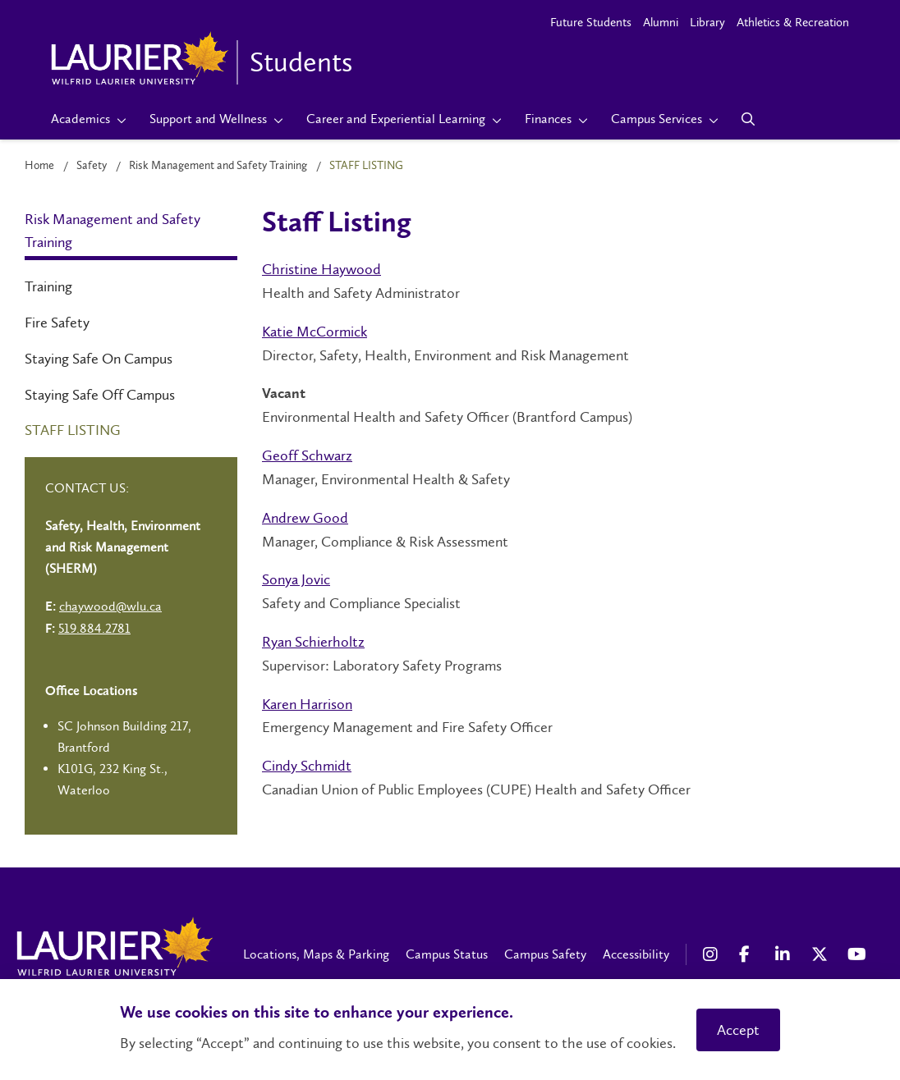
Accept (738, 1030)
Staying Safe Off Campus (100, 395)
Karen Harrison (307, 704)
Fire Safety (57, 322)
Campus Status (447, 954)
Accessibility (636, 954)
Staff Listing (73, 430)
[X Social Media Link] (821, 954)
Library (707, 22)
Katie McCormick (314, 332)
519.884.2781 (94, 628)
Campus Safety (545, 954)
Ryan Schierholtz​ (313, 642)
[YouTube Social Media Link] (857, 954)
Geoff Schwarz (307, 455)
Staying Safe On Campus (98, 359)
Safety (91, 165)
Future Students (590, 22)
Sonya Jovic (296, 579)
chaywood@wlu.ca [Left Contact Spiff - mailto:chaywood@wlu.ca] (110, 606)
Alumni (660, 22)
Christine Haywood (321, 269)
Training (48, 286)
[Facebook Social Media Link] (749, 954)
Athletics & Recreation (793, 22)
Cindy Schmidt (306, 766)
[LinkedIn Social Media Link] (785, 954)
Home (39, 165)
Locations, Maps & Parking (316, 954)
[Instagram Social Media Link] (713, 954)
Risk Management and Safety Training (218, 165)
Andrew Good (305, 518)
